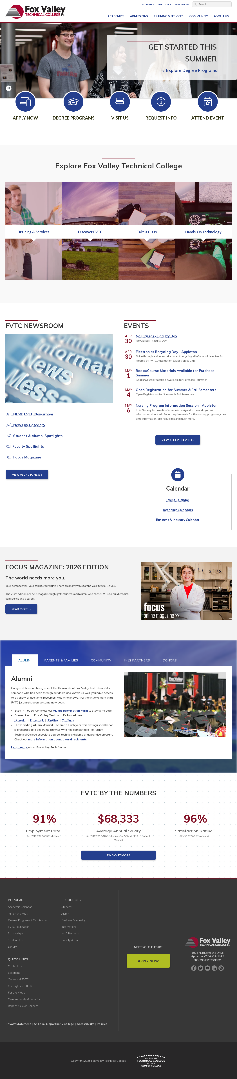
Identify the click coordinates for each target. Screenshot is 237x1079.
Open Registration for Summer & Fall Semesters (176, 390)
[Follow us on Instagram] (221, 968)
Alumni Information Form (70, 710)
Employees (164, 4)
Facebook (37, 720)
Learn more (19, 747)
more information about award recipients (57, 739)
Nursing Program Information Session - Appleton (176, 405)
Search (195, 4)
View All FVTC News (27, 474)
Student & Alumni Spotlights (34, 435)
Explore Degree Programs (189, 70)
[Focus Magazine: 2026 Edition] (186, 594)
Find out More (118, 855)
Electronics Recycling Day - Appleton (166, 352)
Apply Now (148, 961)
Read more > (21, 609)
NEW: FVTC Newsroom (29, 414)
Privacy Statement (18, 1023)
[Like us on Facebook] (193, 968)
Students (148, 4)
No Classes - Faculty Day (156, 336)
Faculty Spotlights (25, 446)
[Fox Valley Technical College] (35, 12)
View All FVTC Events (178, 440)
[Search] (212, 4)
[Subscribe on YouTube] (207, 968)
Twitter (53, 720)
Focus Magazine (23, 457)
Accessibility (85, 1023)
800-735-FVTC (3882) (207, 960)
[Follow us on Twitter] (200, 968)
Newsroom (182, 4)
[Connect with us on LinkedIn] (214, 968)
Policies (102, 1023)
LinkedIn (20, 720)
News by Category (25, 425)
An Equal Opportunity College (54, 1023)
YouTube (68, 720)
